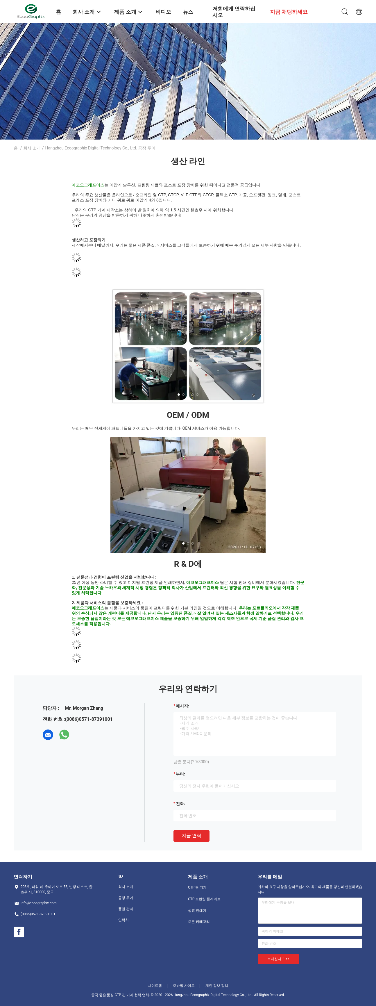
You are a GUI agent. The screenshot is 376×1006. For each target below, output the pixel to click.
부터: (180, 774)
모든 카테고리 (199, 922)
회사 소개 (31, 148)
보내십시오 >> (278, 959)
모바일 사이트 (184, 986)
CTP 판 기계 (197, 887)
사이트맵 (155, 986)
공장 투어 (125, 898)
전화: (180, 803)
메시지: (182, 706)
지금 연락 (191, 835)
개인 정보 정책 (216, 986)
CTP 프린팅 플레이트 (204, 899)
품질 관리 (125, 909)
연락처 (123, 920)
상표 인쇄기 (197, 911)
